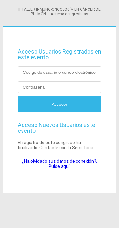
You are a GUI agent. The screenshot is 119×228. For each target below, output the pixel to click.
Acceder (59, 104)
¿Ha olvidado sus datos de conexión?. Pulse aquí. (59, 164)
